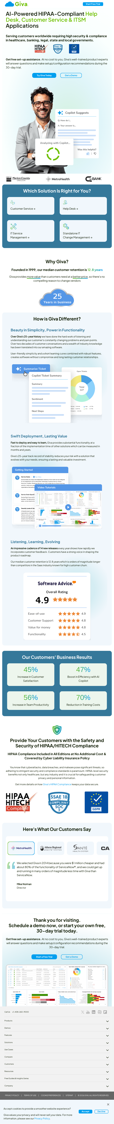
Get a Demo (71, 75)
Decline (101, 1111)
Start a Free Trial (44, 956)
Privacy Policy (12, 1095)
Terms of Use (30, 1095)
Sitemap (69, 1095)
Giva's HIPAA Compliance (57, 784)
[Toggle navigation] (108, 4)
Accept (85, 1111)
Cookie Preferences (51, 1095)
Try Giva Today (44, 75)
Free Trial (93, 4)
